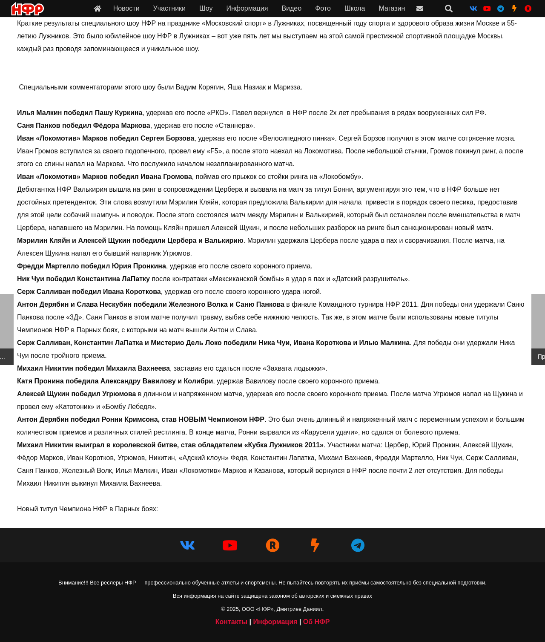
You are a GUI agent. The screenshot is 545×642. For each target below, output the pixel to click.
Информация (275, 621)
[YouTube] (487, 8)
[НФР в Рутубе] (272, 545)
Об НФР (316, 621)
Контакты (231, 621)
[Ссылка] (97, 8)
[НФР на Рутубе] (528, 8)
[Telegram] (501, 8)
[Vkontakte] (473, 8)
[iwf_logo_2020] (27, 8)
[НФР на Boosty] (514, 8)
